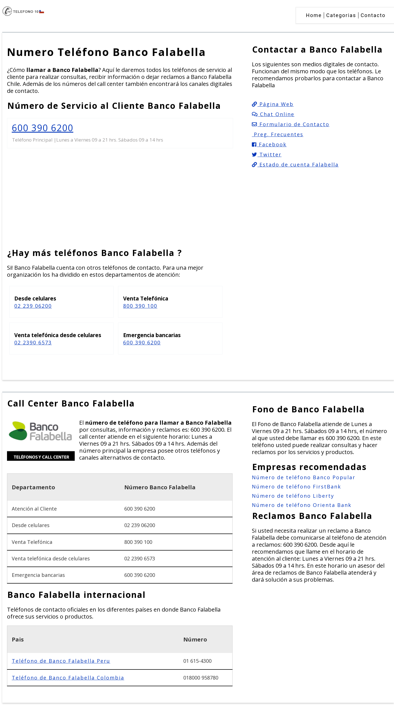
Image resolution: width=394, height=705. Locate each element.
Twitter (267, 154)
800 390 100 (140, 305)
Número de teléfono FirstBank (296, 486)
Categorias (341, 15)
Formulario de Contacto (290, 124)
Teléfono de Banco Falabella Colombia (68, 677)
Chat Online (273, 114)
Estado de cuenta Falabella (295, 164)
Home (314, 15)
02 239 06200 (33, 305)
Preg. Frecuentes (277, 134)
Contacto (373, 15)
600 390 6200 (42, 128)
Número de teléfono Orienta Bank (301, 505)
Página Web (273, 104)
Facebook (269, 144)
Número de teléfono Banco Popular (303, 477)
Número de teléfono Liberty (293, 495)
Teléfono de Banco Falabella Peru (61, 660)
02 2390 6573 (33, 342)
